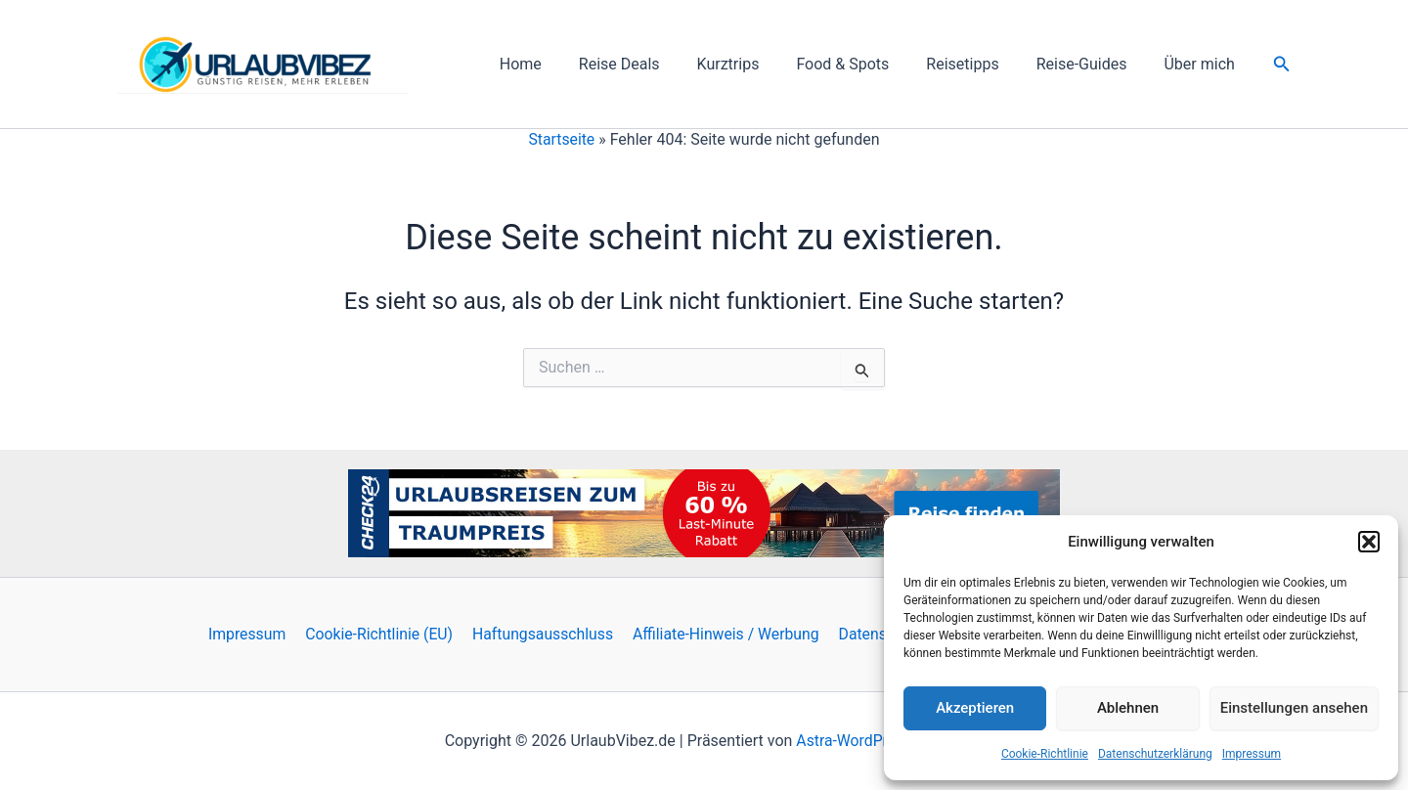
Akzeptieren (975, 708)
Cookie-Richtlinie (1044, 754)
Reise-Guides (1090, 64)
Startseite (561, 139)
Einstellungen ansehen (1294, 708)
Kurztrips (755, 64)
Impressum (1251, 754)
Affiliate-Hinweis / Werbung (728, 634)
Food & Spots (862, 64)
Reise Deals (651, 64)
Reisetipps (977, 64)
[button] (1369, 541)
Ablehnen (1128, 708)
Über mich (1201, 64)
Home (559, 64)
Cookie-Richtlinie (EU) (385, 634)
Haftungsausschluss (546, 634)
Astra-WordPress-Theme (880, 740)
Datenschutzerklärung (1155, 754)
